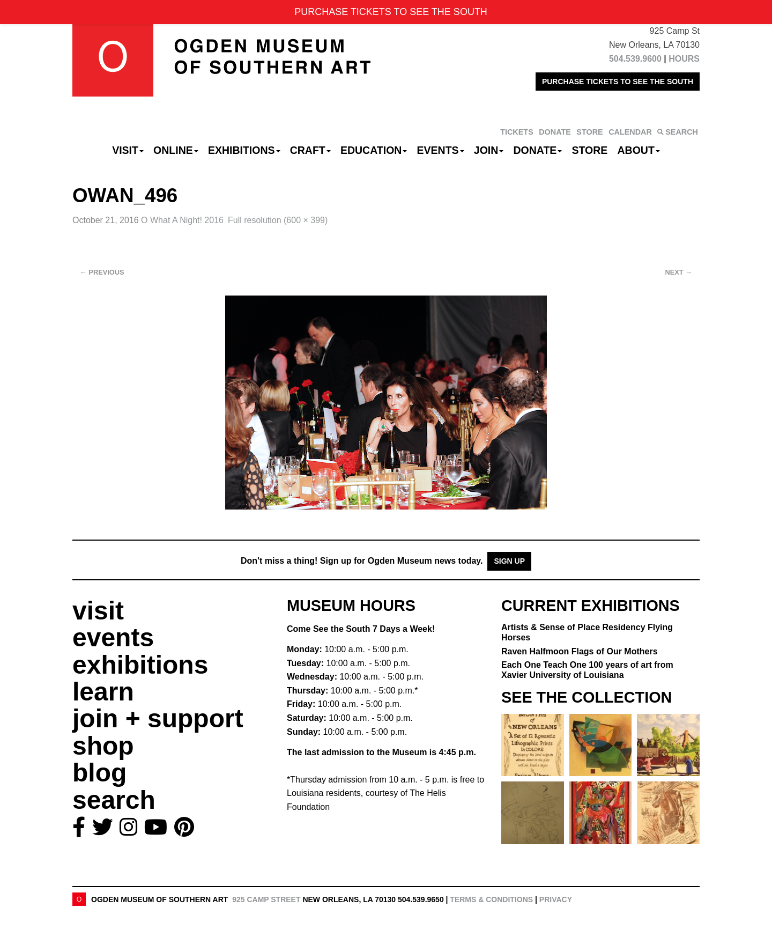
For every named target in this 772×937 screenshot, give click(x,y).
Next (678, 272)
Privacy (555, 899)
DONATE (555, 132)
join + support (157, 718)
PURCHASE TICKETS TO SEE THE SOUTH (617, 81)
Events (440, 150)
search (113, 800)
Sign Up (509, 561)
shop (103, 746)
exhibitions (140, 665)
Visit (128, 150)
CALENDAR (630, 132)
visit (98, 610)
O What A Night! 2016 (182, 220)
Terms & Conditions (491, 899)
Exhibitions (244, 150)
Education (373, 150)
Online (175, 150)
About (639, 150)
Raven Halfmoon (579, 651)
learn (103, 691)
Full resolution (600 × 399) (278, 220)
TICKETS (516, 132)
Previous (102, 272)
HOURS (684, 58)
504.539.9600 (635, 58)
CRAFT (310, 150)
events (113, 637)
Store (590, 150)
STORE (589, 132)
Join (489, 150)
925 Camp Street (266, 899)
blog (99, 772)
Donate (537, 150)
